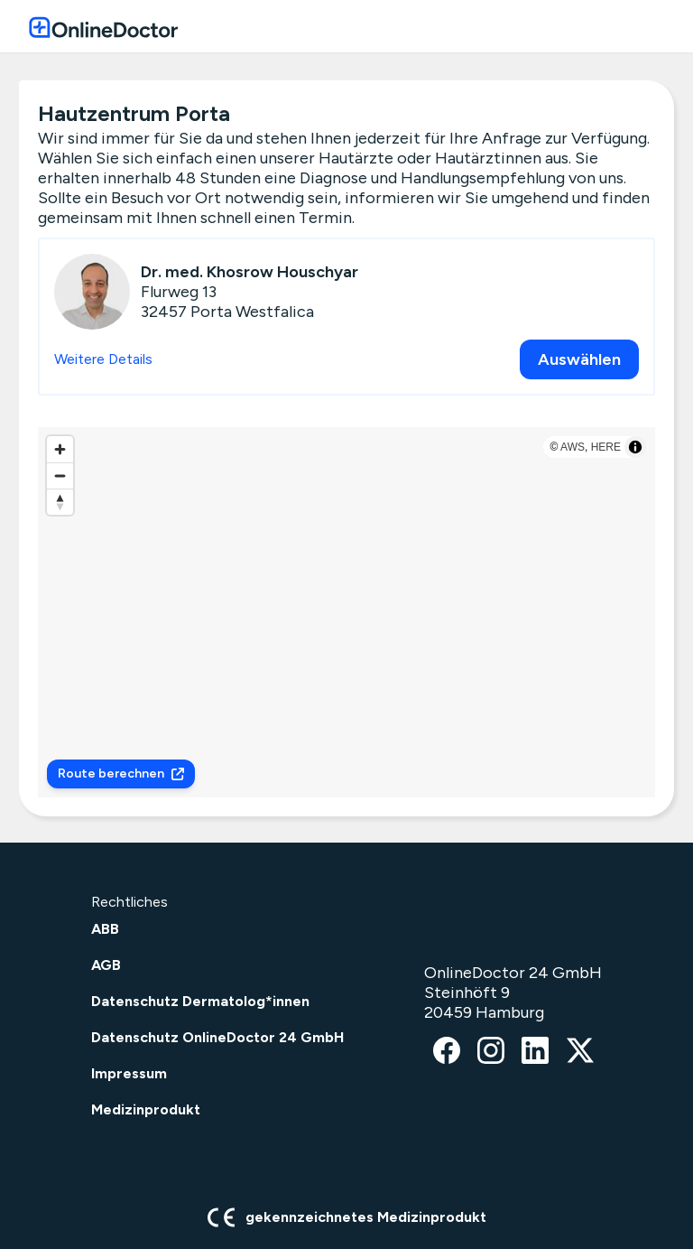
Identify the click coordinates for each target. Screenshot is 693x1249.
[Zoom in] (60, 449)
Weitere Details (103, 359)
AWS (572, 447)
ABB (105, 928)
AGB (106, 965)
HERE (606, 447)
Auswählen (579, 359)
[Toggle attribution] (635, 447)
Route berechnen (121, 773)
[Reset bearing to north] (60, 502)
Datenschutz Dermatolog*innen (200, 1001)
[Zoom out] (60, 475)
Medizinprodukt (145, 1109)
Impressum (129, 1073)
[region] (346, 612)
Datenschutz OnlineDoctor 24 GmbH (217, 1037)
